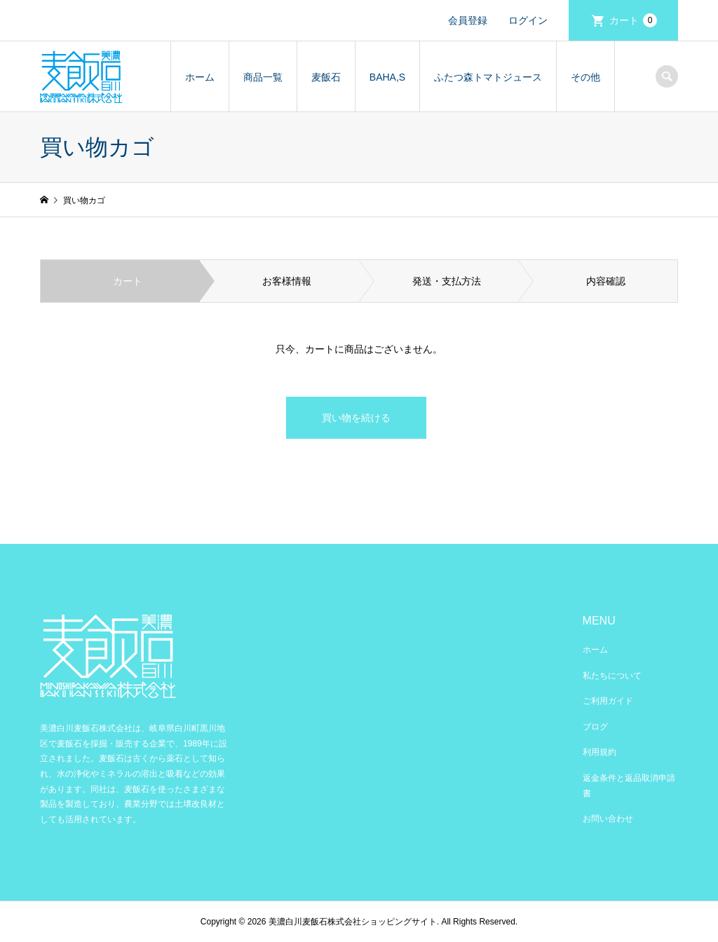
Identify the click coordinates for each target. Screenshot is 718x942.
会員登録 (467, 20)
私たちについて (612, 676)
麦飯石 (326, 77)
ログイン (528, 20)
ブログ (595, 727)
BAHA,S (387, 77)
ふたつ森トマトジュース (488, 77)
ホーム (200, 77)
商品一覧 (263, 77)
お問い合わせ (608, 819)
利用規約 (599, 752)
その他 (585, 77)
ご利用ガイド (608, 701)
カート (633, 20)
